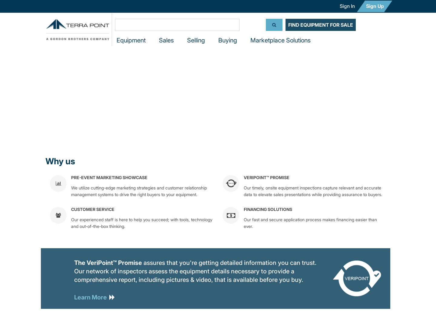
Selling (196, 40)
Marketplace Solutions (280, 40)
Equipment (131, 40)
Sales (166, 40)
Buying (227, 40)
